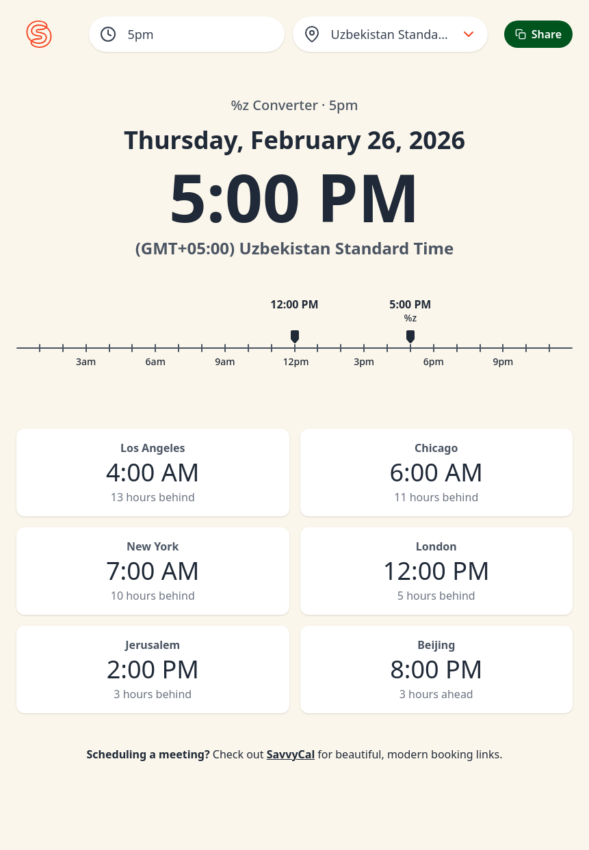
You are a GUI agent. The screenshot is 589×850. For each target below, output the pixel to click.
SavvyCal (291, 754)
